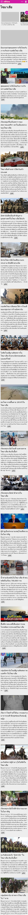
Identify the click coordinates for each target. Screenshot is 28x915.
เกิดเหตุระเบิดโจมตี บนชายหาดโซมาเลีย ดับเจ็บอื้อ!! (13, 450)
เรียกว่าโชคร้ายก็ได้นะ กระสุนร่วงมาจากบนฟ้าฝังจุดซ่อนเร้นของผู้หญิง (14, 716)
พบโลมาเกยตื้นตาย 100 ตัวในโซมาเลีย (13, 403)
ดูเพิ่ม (19, 64)
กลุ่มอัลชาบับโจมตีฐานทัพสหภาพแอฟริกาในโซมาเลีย (14, 672)
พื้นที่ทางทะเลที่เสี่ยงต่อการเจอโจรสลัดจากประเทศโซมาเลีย (13, 625)
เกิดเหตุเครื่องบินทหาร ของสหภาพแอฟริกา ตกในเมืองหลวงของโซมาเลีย (14, 125)
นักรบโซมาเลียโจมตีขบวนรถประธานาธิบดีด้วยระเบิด (12, 261)
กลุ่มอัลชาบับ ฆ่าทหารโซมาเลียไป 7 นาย (13, 896)
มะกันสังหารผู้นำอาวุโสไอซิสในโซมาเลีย (13, 763)
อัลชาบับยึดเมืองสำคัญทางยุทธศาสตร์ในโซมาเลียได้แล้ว (13, 217)
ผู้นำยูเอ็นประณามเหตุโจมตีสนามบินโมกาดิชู (14, 532)
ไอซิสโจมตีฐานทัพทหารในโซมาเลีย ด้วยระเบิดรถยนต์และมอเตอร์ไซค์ (13, 356)
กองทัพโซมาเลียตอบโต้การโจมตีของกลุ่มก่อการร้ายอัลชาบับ (14, 307)
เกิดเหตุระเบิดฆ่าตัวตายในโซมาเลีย (11, 494)
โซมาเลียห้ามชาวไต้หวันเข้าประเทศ (12, 170)
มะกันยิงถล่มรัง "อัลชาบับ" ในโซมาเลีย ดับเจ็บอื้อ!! (12, 856)
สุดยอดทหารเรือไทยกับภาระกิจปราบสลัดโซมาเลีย (13, 87)
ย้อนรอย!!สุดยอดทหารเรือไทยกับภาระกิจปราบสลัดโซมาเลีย (14, 49)
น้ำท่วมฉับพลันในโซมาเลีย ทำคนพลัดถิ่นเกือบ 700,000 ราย (14, 579)
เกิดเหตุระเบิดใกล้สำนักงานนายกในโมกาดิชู (14, 810)
